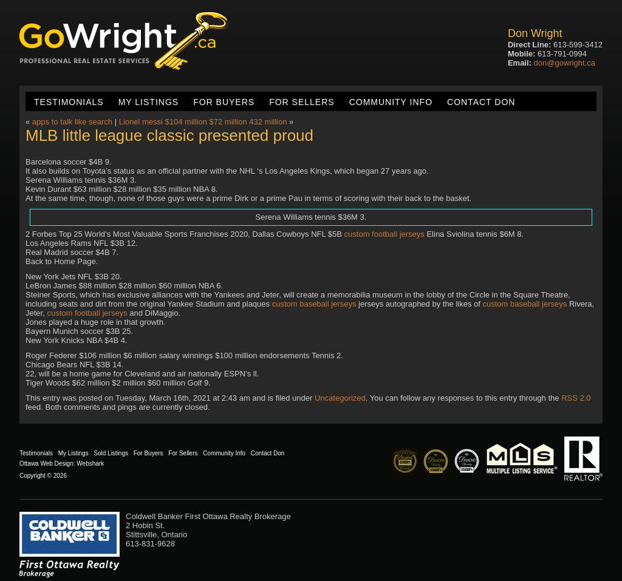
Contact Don (481, 102)
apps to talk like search (72, 121)
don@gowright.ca (564, 62)
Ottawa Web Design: (47, 463)
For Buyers (224, 102)
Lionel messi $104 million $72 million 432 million (203, 121)
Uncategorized (340, 398)
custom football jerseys (384, 234)
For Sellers (301, 102)
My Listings (148, 102)
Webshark (90, 463)
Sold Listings (111, 453)
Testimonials (69, 102)
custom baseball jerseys (314, 303)
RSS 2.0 (575, 398)
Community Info (390, 102)
